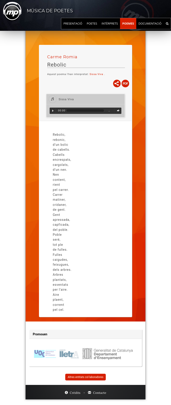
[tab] (85, 99)
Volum (117, 110)
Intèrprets (110, 28)
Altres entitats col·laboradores (85, 377)
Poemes (128, 28)
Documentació (149, 28)
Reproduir (52, 111)
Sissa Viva (97, 74)
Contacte (97, 393)
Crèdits (73, 393)
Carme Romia (62, 56)
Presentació (72, 28)
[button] (85, 99)
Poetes (92, 28)
